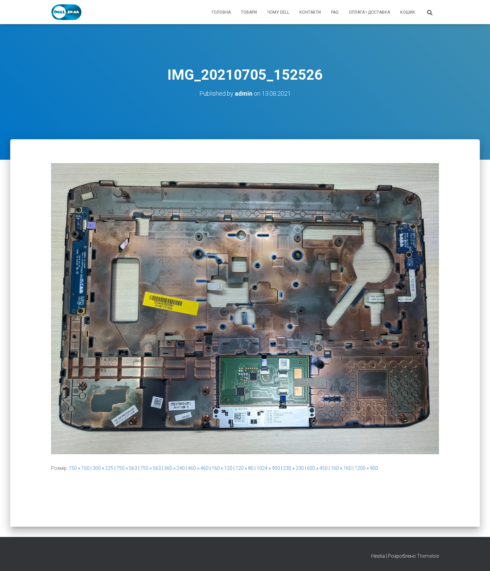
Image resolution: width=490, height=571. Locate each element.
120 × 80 (244, 468)
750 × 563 (126, 468)
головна (221, 12)
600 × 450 (317, 468)
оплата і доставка (369, 12)
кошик (407, 12)
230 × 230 (293, 468)
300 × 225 (103, 468)
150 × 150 (79, 468)
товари (249, 12)
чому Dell (278, 12)
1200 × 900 (366, 468)
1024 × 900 (268, 468)
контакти (310, 12)
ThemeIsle (428, 556)
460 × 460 (198, 468)
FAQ (335, 12)
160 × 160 (341, 468)
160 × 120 (222, 468)
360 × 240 (174, 468)
